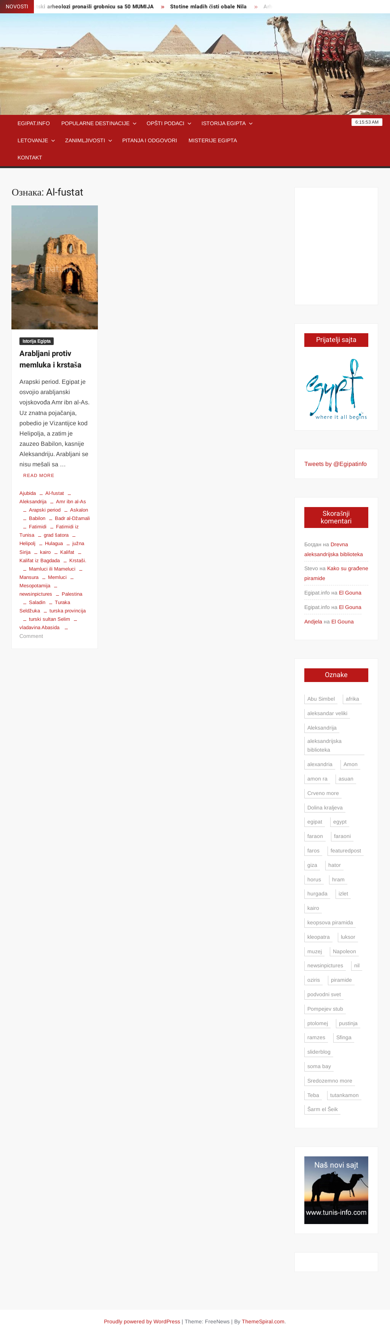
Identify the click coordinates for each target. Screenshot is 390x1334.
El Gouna (350, 593)
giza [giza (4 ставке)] (312, 865)
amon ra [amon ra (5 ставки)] (317, 779)
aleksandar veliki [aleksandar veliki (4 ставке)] (327, 713)
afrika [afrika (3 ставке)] (352, 699)
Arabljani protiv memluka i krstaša (50, 359)
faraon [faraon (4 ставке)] (315, 836)
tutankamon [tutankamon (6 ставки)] (344, 1095)
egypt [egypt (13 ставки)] (340, 822)
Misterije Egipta (213, 140)
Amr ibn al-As (71, 501)
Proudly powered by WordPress (142, 1321)
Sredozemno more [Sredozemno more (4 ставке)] (329, 1081)
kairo (45, 552)
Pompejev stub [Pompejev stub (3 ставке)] (325, 1009)
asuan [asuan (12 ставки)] (346, 779)
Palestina (72, 594)
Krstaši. (77, 560)
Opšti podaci (165, 123)
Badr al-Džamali (72, 518)
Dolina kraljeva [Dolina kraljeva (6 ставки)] (325, 808)
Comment (31, 636)
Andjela (313, 622)
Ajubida (27, 493)
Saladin (37, 602)
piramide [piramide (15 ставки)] (341, 980)
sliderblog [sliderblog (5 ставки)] (319, 1052)
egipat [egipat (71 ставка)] (314, 822)
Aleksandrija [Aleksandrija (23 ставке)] (322, 728)
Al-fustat (54, 493)
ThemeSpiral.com (263, 1321)
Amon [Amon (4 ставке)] (351, 764)
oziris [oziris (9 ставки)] (313, 980)
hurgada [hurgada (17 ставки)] (317, 893)
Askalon (79, 510)
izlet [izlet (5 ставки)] (343, 893)
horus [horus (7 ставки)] (314, 879)
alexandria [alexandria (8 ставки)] (319, 764)
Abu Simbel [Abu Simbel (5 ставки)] (321, 699)
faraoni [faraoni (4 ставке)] (342, 836)
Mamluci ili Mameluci (52, 569)
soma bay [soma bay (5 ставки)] (319, 1066)
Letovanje (33, 140)
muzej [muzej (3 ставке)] (314, 951)
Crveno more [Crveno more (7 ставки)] (323, 793)
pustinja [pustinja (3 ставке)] (348, 1023)
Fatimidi (37, 526)
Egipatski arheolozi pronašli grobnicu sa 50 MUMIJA (92, 7)
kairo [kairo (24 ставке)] (313, 908)
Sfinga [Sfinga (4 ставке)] (344, 1037)
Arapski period (45, 510)
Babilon (37, 518)
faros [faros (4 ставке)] (313, 850)
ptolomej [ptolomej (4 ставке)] (317, 1023)
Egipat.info (34, 123)
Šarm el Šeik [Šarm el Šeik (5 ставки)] (322, 1109)
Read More (38, 475)
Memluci (57, 577)
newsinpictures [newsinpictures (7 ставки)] (325, 965)
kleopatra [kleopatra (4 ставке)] (318, 937)
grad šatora (56, 535)
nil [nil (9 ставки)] (357, 965)
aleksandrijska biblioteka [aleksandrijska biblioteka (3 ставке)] (324, 745)
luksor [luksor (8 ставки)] (348, 937)
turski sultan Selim (49, 619)
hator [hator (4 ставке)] (334, 865)
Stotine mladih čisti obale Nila (214, 7)
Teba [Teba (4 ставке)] (313, 1095)
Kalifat (67, 552)
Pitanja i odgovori (149, 140)
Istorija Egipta (223, 123)
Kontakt (30, 157)
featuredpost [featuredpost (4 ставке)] (346, 850)
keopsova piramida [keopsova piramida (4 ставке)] (330, 922)
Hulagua (54, 543)
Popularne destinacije (95, 123)
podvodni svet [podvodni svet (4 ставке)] (324, 994)
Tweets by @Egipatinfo (335, 464)
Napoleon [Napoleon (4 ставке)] (344, 951)
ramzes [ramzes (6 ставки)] (316, 1037)
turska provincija (68, 611)
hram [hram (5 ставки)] (338, 879)
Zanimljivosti (85, 140)
